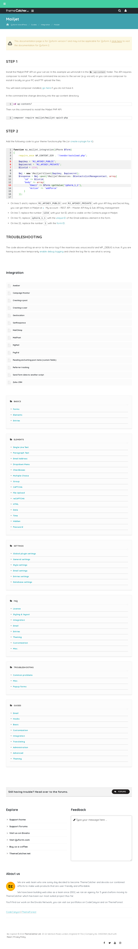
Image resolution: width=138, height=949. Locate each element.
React (9, 937)
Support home (17, 819)
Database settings (22, 582)
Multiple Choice (21, 475)
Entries (16, 420)
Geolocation (18, 315)
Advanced (18, 753)
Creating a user (20, 308)
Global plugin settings (24, 553)
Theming (17, 637)
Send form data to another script (28, 375)
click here (117, 41)
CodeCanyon (13, 912)
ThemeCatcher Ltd (33, 934)
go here (46, 88)
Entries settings (21, 576)
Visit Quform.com (19, 839)
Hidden (16, 521)
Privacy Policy (19, 937)
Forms (16, 409)
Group (16, 481)
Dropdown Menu (21, 464)
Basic (16, 724)
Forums (120, 791)
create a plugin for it (81, 141)
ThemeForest (29, 912)
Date (15, 510)
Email (15, 625)
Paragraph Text (21, 453)
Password (18, 527)
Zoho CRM (17, 382)
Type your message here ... (91, 819)
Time (15, 515)
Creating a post (20, 300)
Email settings (20, 570)
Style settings (20, 565)
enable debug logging (51, 251)
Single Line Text (21, 447)
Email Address (20, 458)
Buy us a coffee (18, 846)
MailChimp (17, 330)
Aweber (16, 285)
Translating (19, 741)
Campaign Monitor (21, 293)
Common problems (23, 675)
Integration (19, 620)
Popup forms (20, 686)
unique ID (61, 217)
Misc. (15, 648)
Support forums (18, 826)
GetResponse (19, 323)
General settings (21, 559)
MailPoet (17, 337)
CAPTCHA (17, 487)
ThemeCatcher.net (19, 853)
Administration (20, 747)
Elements (17, 415)
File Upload (19, 493)
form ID (61, 223)
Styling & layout (21, 614)
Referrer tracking (21, 367)
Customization (20, 643)
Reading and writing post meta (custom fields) (34, 360)
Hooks (16, 719)
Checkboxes (19, 470)
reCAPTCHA (18, 498)
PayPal (16, 352)
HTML (16, 504)
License (17, 608)
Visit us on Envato (19, 833)
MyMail (16, 345)
